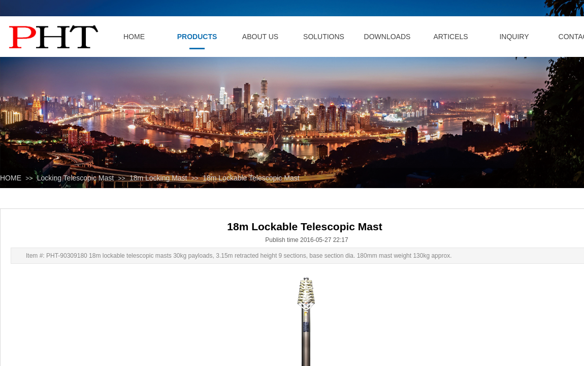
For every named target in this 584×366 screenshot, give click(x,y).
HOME (10, 178)
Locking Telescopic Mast (75, 178)
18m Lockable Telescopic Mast (251, 178)
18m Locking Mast (158, 178)
